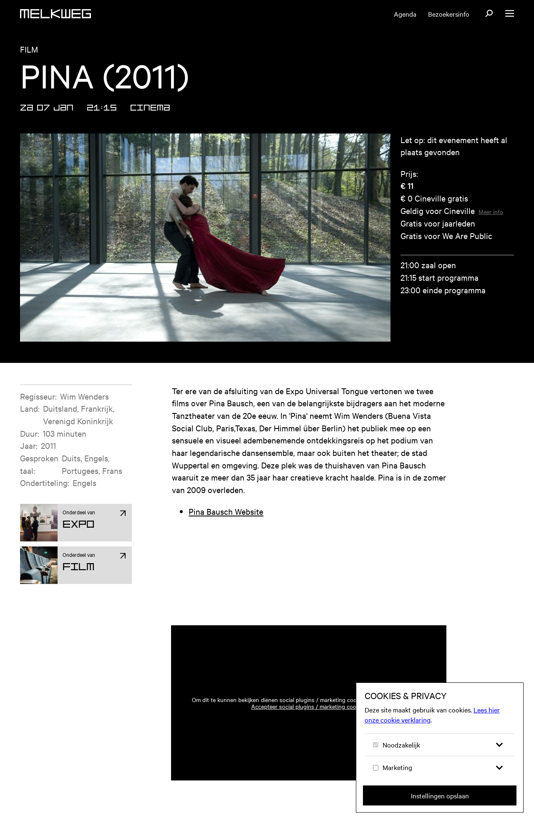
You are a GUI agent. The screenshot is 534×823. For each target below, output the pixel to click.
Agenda (405, 13)
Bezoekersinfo (448, 13)
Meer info (491, 211)
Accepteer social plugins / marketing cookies (308, 706)
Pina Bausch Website (226, 511)
